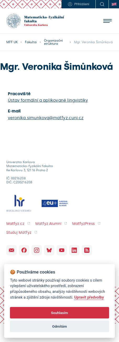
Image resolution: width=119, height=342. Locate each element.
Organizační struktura (53, 42)
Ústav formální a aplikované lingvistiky (48, 100)
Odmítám (59, 326)
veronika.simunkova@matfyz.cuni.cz (45, 117)
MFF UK (12, 42)
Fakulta (30, 42)
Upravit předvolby (89, 297)
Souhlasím (59, 313)
